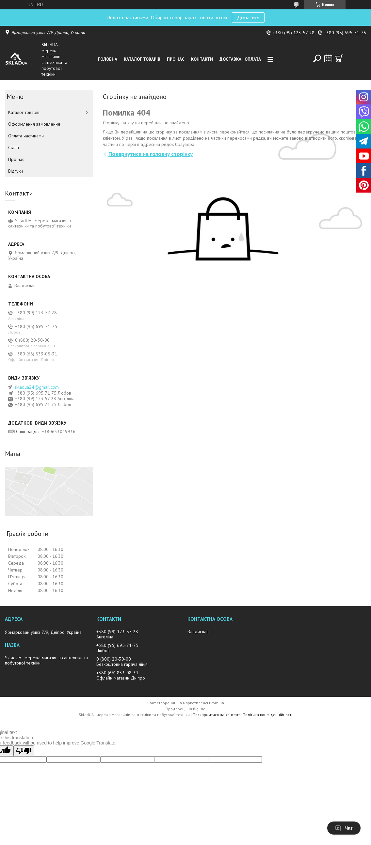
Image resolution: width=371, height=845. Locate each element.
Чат (344, 828)
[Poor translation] (23, 750)
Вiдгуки (15, 171)
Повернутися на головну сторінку (150, 154)
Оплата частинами (26, 136)
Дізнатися (248, 17)
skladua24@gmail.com (36, 387)
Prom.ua (216, 702)
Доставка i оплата (240, 59)
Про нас (176, 59)
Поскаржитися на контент (216, 714)
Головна (107, 59)
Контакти (202, 59)
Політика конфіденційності (267, 714)
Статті (13, 147)
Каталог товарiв (142, 59)
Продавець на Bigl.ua (185, 708)
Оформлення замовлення (34, 124)
